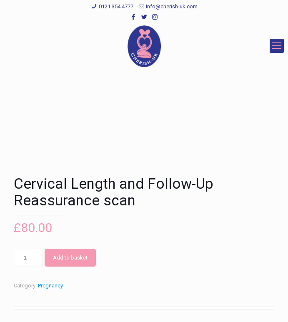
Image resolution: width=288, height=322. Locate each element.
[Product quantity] (28, 258)
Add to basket (70, 258)
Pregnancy (50, 285)
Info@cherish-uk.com (172, 6)
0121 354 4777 (116, 6)
